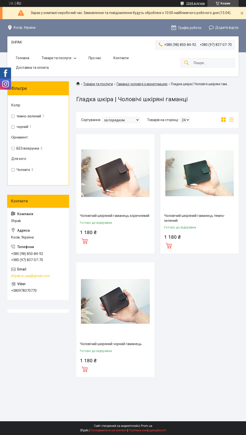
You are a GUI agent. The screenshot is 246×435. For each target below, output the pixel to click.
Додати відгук (227, 27)
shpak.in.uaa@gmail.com (30, 276)
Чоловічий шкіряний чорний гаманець (111, 344)
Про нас (95, 58)
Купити (84, 240)
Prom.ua (146, 426)
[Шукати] (186, 63)
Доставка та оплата (32, 68)
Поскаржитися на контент (108, 430)
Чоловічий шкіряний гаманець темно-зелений (194, 218)
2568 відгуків (195, 3)
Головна (22, 58)
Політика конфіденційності (147, 430)
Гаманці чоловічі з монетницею (142, 84)
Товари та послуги (56, 58)
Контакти (121, 58)
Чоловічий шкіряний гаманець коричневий (114, 216)
